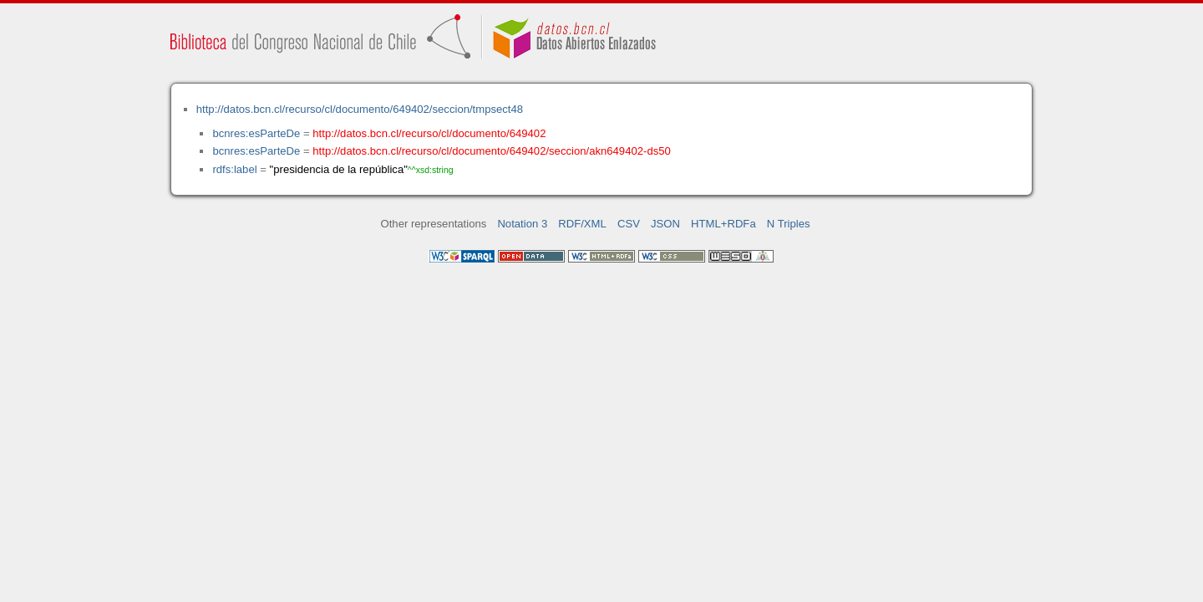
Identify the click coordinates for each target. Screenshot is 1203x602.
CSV (628, 223)
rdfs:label (234, 169)
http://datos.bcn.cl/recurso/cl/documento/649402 (429, 133)
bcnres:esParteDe (256, 133)
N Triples (788, 223)
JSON (665, 223)
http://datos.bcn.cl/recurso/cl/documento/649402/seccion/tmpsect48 (359, 109)
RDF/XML (582, 223)
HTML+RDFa (723, 223)
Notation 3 (522, 223)
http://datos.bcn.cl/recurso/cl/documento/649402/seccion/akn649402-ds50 (491, 151)
